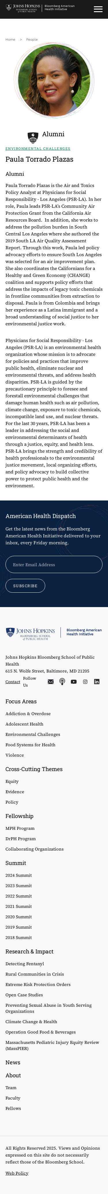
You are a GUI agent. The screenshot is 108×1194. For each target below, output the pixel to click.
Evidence (14, 792)
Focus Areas (21, 701)
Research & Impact (29, 951)
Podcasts (62, 681)
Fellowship (19, 815)
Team (10, 1088)
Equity (12, 781)
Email (51, 681)
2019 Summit (18, 927)
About (13, 1075)
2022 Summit (18, 896)
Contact (12, 682)
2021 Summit (18, 906)
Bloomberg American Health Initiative (60, 7)
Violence (14, 755)
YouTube (74, 681)
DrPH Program (20, 839)
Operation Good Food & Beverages (40, 1032)
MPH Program (20, 828)
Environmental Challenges (32, 734)
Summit (15, 862)
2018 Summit (18, 937)
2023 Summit (18, 886)
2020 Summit (18, 917)
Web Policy (17, 1173)
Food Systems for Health (30, 745)
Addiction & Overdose (28, 714)
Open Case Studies (24, 995)
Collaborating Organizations (34, 849)
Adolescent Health (24, 724)
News (12, 1062)
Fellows (13, 1108)
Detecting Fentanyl (24, 964)
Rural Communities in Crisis (34, 974)
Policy (11, 802)
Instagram (85, 681)
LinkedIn (97, 681)
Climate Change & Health (31, 1022)
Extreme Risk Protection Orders (38, 984)
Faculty (12, 1098)
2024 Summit (18, 875)
